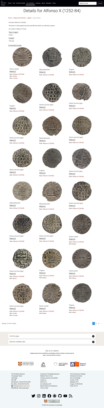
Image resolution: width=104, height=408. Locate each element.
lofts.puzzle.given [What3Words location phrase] (24, 388)
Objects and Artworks (20, 18)
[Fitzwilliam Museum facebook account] (44, 396)
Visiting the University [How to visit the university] (76, 376)
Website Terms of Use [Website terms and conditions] (46, 376)
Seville (74, 312)
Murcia (15, 278)
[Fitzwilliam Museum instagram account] (39, 396)
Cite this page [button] (14, 336)
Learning (38, 3)
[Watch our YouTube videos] (65, 396)
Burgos (74, 244)
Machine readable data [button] (17, 342)
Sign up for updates (52, 351)
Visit (14, 3)
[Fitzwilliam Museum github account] (60, 396)
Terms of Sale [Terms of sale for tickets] (44, 388)
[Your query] (88, 3)
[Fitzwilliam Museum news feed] (70, 396)
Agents (29, 18)
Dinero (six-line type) (46, 105)
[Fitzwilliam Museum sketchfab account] (54, 396)
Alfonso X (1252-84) (18, 74)
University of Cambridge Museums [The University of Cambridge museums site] (50, 374)
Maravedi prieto (44, 70)
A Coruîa (15, 78)
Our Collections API (45, 384)
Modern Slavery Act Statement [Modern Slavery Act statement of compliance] (48, 386)
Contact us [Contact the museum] (43, 380)
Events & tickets (20, 3)
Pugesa (71, 69)
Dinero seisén (14, 69)
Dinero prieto (73, 271)
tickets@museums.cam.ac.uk (21, 386)
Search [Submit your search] (100, 3)
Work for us (43, 382)
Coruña (15, 76)
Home (10, 3)
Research (48, 3)
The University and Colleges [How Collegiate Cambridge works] (77, 374)
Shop (54, 3)
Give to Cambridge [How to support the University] (75, 378)
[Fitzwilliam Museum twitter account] (33, 396)
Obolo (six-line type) (76, 103)
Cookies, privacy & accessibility (49, 378)
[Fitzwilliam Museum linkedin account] (49, 396)
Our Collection (30, 3)
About (43, 3)
